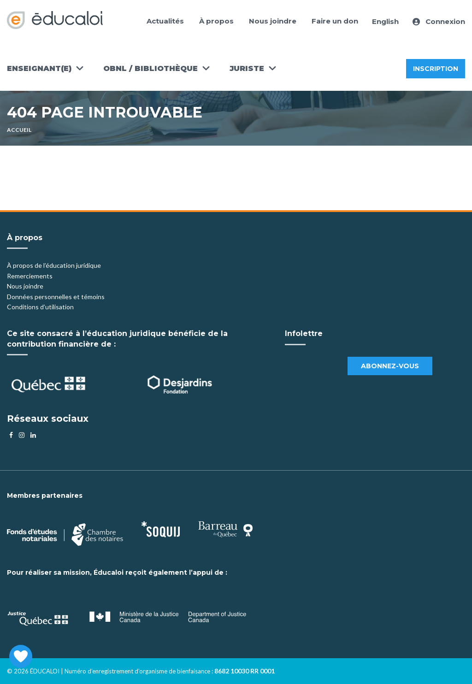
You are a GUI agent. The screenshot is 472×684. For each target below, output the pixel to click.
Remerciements (30, 276)
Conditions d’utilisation (40, 307)
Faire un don (335, 21)
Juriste (247, 68)
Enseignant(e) (39, 68)
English (385, 21)
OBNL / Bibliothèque (150, 68)
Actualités (165, 21)
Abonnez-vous (390, 366)
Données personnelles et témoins (56, 297)
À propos (216, 21)
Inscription (435, 69)
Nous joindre (272, 21)
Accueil (19, 129)
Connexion (439, 21)
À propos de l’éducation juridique (54, 265)
